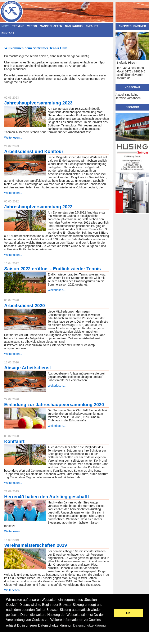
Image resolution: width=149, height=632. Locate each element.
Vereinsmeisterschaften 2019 (35, 545)
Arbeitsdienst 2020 (24, 305)
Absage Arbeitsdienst (27, 367)
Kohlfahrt (14, 441)
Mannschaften (51, 26)
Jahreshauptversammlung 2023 (38, 103)
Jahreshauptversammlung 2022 (38, 206)
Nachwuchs (74, 26)
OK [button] (128, 613)
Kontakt (7, 33)
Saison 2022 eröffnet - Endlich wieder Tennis (52, 268)
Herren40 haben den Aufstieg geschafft (46, 496)
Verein (32, 26)
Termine (18, 26)
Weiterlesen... (13, 137)
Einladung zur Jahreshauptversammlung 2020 (54, 404)
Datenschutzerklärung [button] (89, 625)
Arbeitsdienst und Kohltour (33, 151)
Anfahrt (92, 26)
